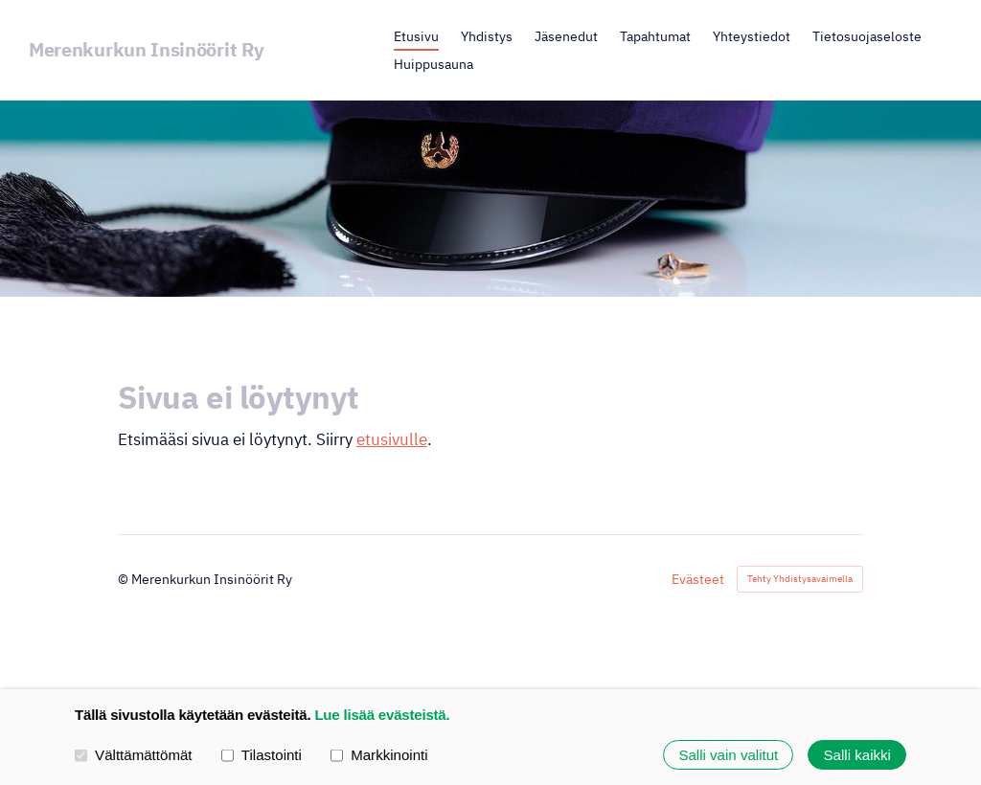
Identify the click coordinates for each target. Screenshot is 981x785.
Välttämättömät (134, 754)
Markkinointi (379, 754)
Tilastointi (261, 754)
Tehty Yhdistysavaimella (800, 578)
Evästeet (698, 579)
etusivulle (391, 439)
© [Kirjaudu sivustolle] (124, 579)
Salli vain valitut (728, 755)
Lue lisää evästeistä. (381, 714)
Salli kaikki (857, 755)
